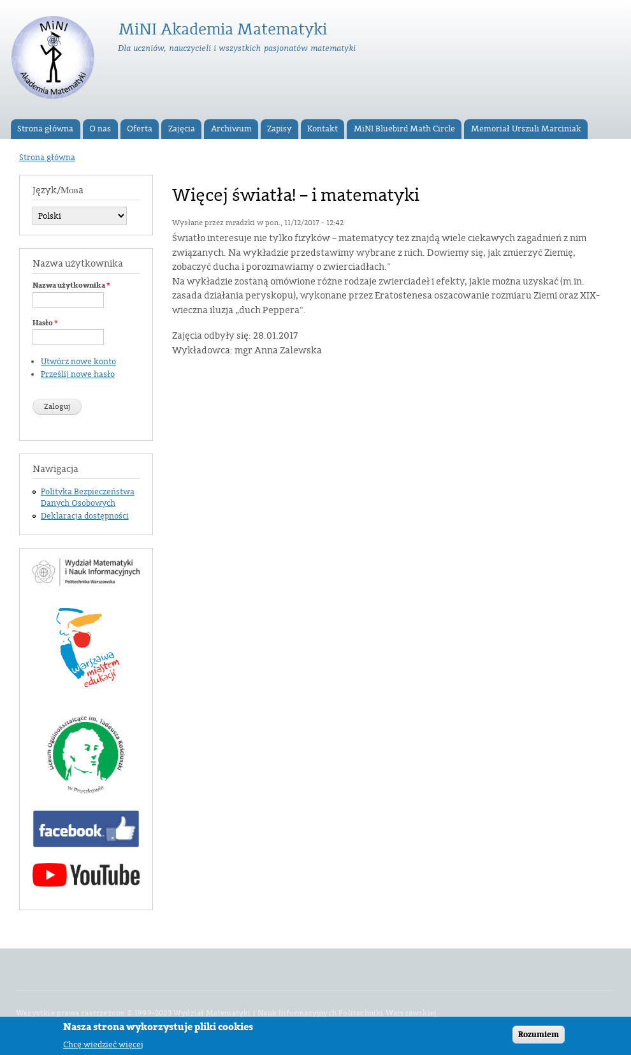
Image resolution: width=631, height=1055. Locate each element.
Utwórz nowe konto (78, 362)
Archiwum (231, 129)
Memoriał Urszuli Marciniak (526, 129)
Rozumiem (538, 1038)
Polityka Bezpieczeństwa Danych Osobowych (87, 497)
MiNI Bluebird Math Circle (404, 129)
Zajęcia (181, 129)
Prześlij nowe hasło (78, 374)
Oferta (139, 129)
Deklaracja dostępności (85, 516)
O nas (100, 129)
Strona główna (45, 129)
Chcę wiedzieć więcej (103, 1047)
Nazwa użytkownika (71, 285)
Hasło (45, 323)
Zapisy (279, 129)
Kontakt (322, 129)
